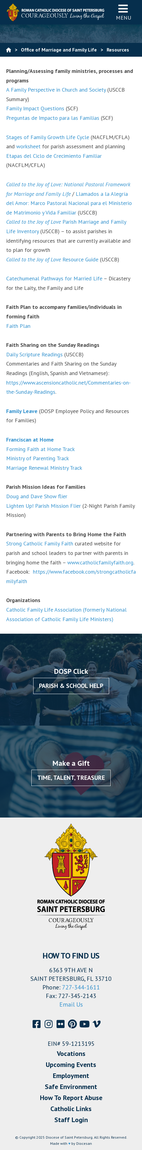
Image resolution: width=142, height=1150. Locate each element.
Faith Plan (18, 325)
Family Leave (21, 411)
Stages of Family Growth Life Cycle (47, 137)
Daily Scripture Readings (34, 354)
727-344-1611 (81, 987)
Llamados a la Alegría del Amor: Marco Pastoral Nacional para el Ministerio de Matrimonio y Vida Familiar (69, 203)
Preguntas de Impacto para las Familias (52, 117)
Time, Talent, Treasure (71, 778)
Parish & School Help (71, 686)
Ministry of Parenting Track (37, 458)
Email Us (71, 1004)
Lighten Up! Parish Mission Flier (43, 505)
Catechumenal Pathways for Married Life (54, 278)
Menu (123, 12)
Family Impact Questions (35, 108)
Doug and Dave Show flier (36, 496)
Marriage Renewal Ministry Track (44, 467)
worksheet (28, 146)
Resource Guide (52, 259)
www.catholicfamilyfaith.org (99, 562)
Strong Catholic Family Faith (39, 543)
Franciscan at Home (30, 439)
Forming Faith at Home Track (40, 449)
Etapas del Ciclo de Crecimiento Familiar (54, 155)
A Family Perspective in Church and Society (56, 89)
